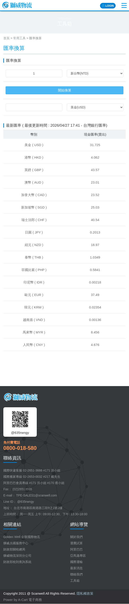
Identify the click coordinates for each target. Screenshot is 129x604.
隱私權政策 (85, 593)
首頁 (6, 38)
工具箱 (75, 580)
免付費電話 (11, 442)
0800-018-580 (20, 448)
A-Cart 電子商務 (30, 600)
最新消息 (76, 568)
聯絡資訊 (12, 457)
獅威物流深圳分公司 (17, 555)
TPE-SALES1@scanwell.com (36, 495)
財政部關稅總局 (14, 549)
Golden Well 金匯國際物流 (21, 537)
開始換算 (64, 90)
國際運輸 (76, 562)
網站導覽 (79, 524)
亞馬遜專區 (78, 555)
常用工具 (19, 38)
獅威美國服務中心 (15, 543)
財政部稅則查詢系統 (17, 562)
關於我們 (76, 537)
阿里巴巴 (76, 549)
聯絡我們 (76, 574)
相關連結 (12, 524)
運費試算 (76, 543)
